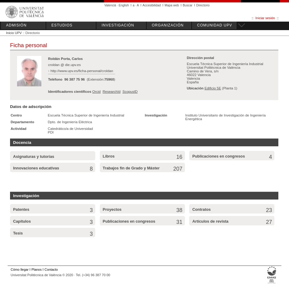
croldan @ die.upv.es (64, 65)
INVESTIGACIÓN (118, 25)
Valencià (110, 5)
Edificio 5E (212, 88)
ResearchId (111, 91)
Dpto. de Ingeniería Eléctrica (70, 122)
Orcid (96, 91)
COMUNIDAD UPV (214, 25)
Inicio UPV (14, 33)
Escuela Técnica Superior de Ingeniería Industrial (86, 115)
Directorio (203, 5)
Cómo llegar (20, 269)
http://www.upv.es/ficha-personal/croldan (81, 71)
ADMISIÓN (16, 25)
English (124, 5)
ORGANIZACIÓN (168, 25)
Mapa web (172, 5)
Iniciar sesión (265, 18)
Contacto (51, 269)
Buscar (188, 5)
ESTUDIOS (61, 25)
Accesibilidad (152, 5)
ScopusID (130, 91)
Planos (36, 269)
